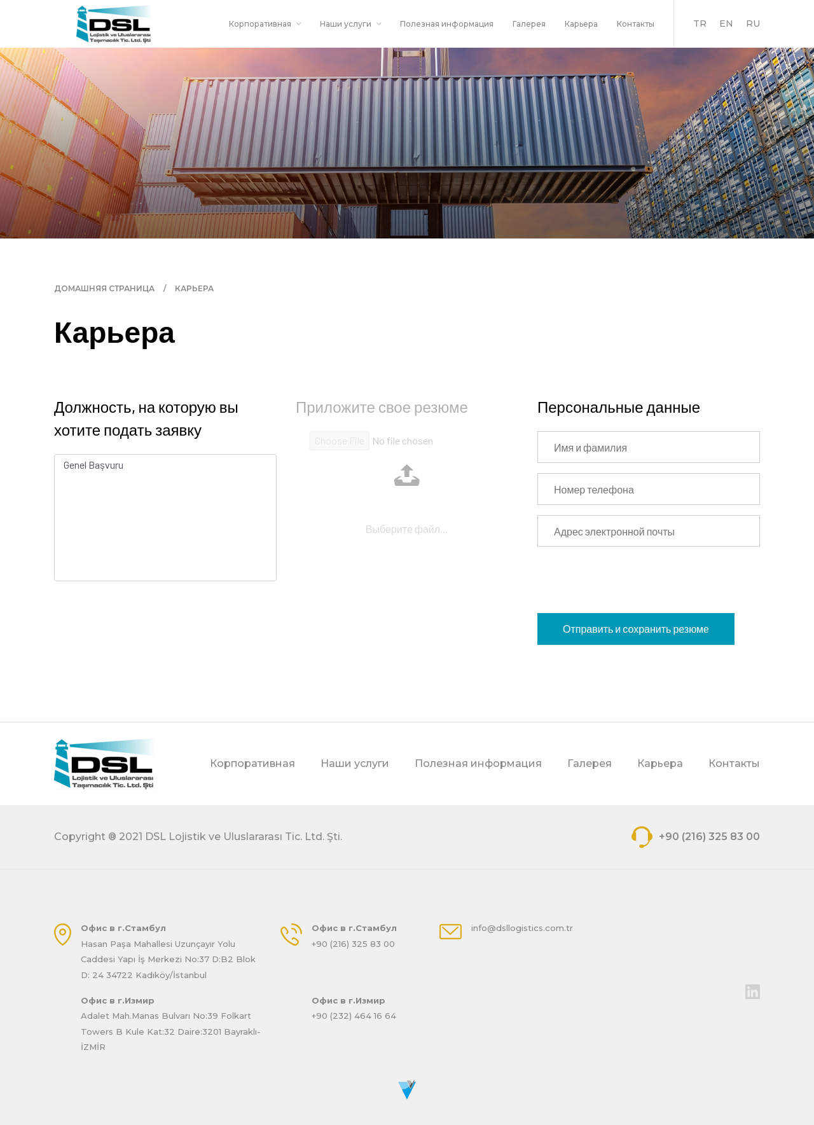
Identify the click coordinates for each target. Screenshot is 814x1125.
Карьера (581, 24)
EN (726, 23)
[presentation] (634, 582)
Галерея (529, 24)
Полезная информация (446, 24)
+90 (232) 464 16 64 (354, 1016)
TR (700, 23)
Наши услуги (350, 24)
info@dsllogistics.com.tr (522, 928)
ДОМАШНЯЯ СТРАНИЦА (104, 288)
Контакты (635, 24)
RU (753, 23)
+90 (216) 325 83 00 (695, 837)
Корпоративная (265, 24)
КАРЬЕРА (194, 288)
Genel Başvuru (165, 465)
